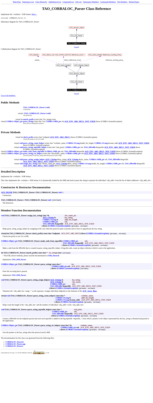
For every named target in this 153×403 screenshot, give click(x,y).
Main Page (17, 2)
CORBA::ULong (73, 143)
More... (34, 14)
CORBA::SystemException (59, 226)
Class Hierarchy (41, 2)
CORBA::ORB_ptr (53, 122)
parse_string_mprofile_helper (35, 148)
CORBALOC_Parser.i (14, 346)
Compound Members (108, 2)
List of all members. (8, 96)
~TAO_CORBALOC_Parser (34, 114)
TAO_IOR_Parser (19, 260)
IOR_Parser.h (53, 256)
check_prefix (28, 137)
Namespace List (28, 2)
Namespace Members (91, 2)
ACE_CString (51, 160)
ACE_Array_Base (90, 291)
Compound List (68, 2)
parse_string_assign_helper (34, 160)
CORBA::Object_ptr (14, 122)
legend (76, 47)
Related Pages (134, 2)
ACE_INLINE (7, 193)
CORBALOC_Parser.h (15, 342)
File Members (122, 2)
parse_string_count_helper (33, 143)
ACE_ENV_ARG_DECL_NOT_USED (79, 122)
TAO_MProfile (90, 148)
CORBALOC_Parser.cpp (15, 344)
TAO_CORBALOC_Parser (34, 108)
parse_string (28, 122)
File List (78, 2)
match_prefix (28, 120)
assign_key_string (30, 164)
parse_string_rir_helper (32, 154)
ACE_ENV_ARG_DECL (60, 137)
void (47, 108)
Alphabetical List (54, 2)
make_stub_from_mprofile (33, 152)
